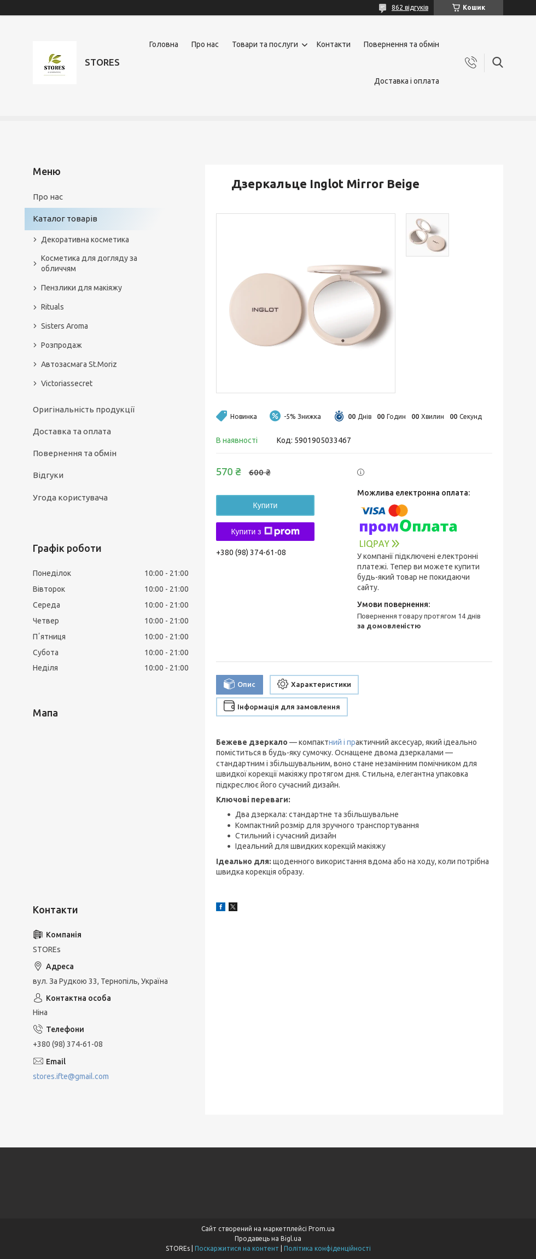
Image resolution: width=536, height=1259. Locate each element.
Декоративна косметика (85, 239)
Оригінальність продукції (84, 409)
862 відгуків (410, 7)
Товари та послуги (265, 44)
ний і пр (342, 742)
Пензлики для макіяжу (81, 287)
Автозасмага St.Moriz (79, 364)
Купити (265, 505)
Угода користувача (70, 497)
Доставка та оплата (72, 431)
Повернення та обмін (401, 44)
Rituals (52, 306)
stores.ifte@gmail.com (71, 1076)
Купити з (265, 532)
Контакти (334, 44)
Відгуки (48, 475)
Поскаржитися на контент (237, 1248)
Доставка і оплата (406, 81)
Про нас (205, 44)
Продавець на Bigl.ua (268, 1238)
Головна (163, 44)
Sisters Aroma (64, 326)
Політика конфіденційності (327, 1248)
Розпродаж (61, 345)
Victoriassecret (66, 383)
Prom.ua (321, 1228)
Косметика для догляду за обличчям (89, 263)
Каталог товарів (65, 218)
